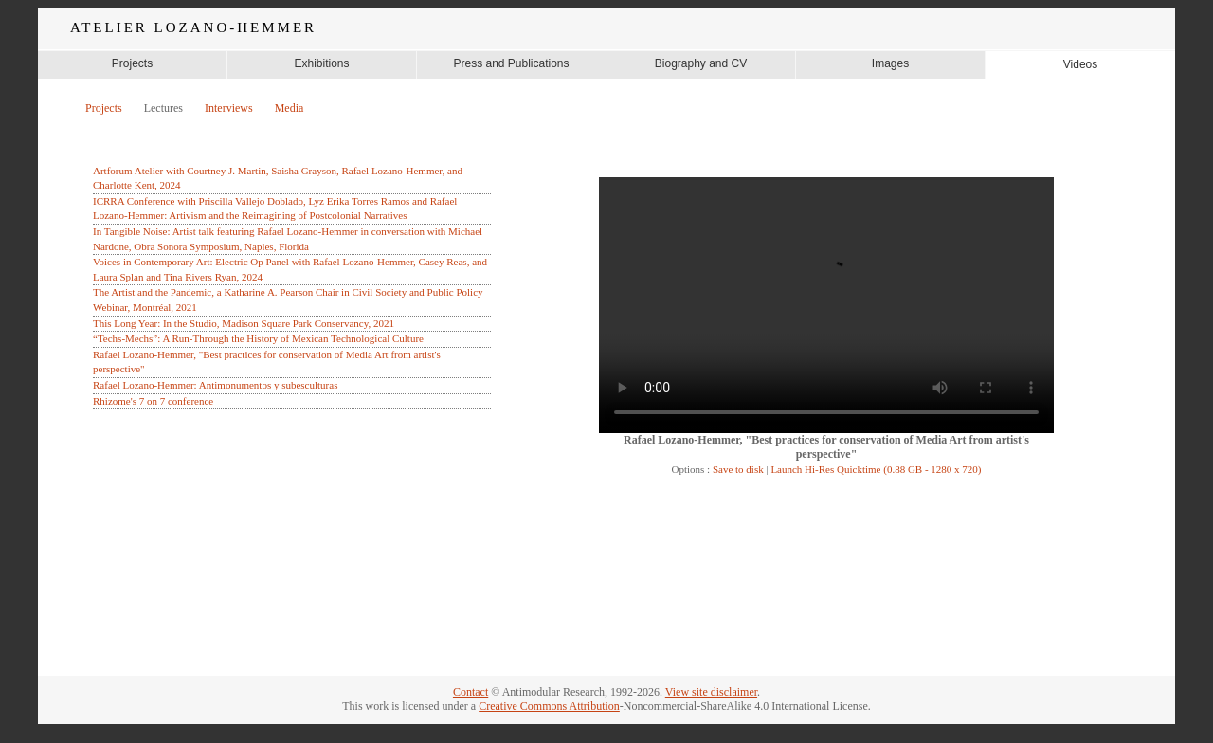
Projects (132, 63)
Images (890, 63)
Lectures (163, 108)
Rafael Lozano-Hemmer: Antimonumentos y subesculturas (215, 384)
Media (289, 108)
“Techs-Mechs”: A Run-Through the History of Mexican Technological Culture (258, 338)
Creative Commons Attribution (549, 706)
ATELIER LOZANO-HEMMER (193, 27)
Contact (470, 691)
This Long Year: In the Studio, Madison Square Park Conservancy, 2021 (243, 323)
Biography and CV (701, 63)
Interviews (229, 108)
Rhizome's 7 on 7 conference (153, 401)
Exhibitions (321, 63)
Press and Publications (511, 63)
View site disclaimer (711, 691)
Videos (1080, 64)
